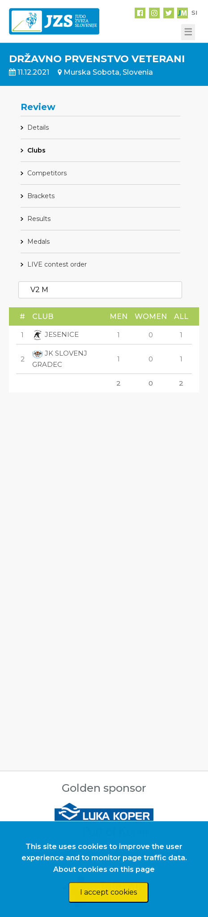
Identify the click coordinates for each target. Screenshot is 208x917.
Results (39, 219)
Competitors (47, 173)
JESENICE (55, 334)
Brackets (41, 196)
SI (194, 12)
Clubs (36, 150)
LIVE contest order (57, 264)
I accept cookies (108, 892)
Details (38, 127)
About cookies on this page (104, 869)
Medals (38, 242)
